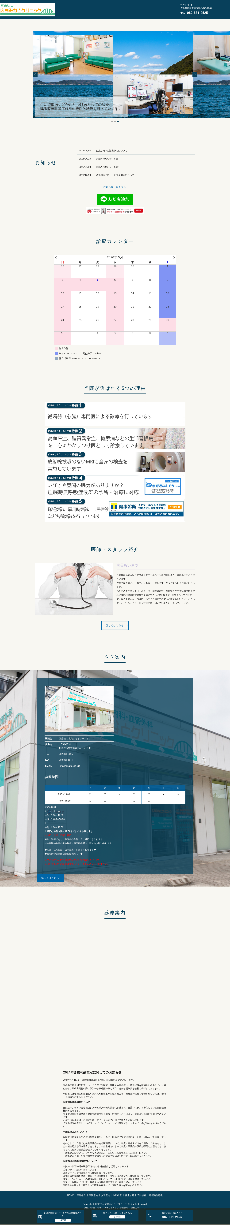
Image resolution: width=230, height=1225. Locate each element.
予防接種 (158, 7)
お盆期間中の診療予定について (111, 150)
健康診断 (142, 7)
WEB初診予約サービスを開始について (115, 175)
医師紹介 (77, 7)
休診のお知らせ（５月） (108, 167)
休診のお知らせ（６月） (108, 158)
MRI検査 (125, 7)
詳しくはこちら (115, 625)
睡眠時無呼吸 (66, 12)
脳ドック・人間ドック (117, 1213)
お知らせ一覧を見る (114, 187)
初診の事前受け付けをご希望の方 (62, 1215)
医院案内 (93, 7)
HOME (62, 7)
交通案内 (109, 7)
